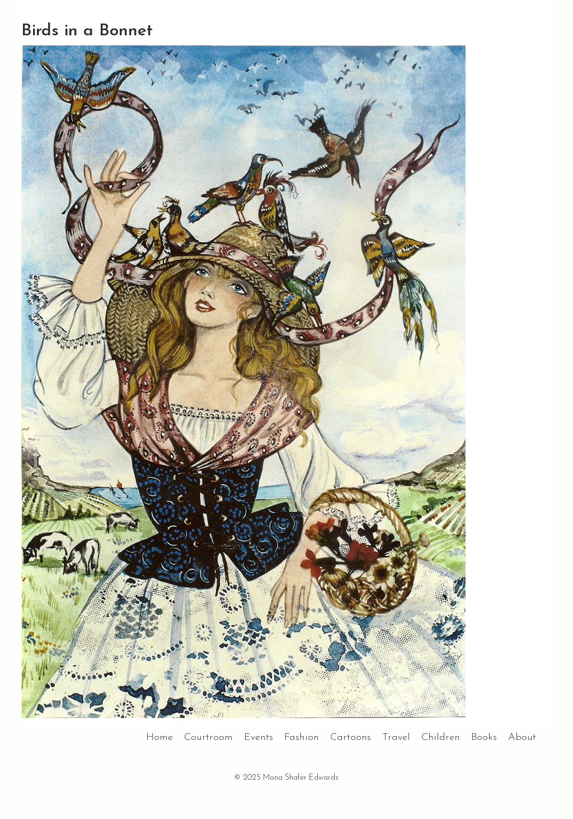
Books (484, 737)
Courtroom (208, 737)
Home (159, 737)
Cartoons (350, 737)
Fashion (301, 737)
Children (440, 737)
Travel (396, 737)
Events (258, 737)
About (522, 737)
